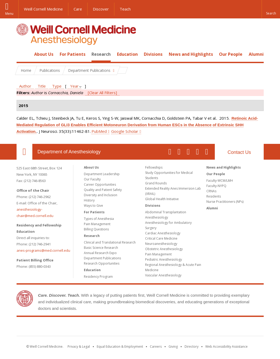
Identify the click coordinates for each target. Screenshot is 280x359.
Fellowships (153, 167)
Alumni (256, 54)
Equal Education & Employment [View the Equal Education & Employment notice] (120, 346)
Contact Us (239, 152)
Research (101, 54)
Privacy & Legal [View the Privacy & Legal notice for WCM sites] (79, 346)
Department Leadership (102, 174)
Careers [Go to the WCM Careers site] (156, 346)
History (89, 200)
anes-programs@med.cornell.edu (43, 250)
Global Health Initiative (162, 199)
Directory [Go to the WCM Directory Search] (191, 346)
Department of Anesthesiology (69, 151)
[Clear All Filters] (102, 92)
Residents (213, 196)
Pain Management (97, 224)
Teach (125, 9)
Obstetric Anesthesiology (164, 249)
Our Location (24, 152)
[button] (271, 9)
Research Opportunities (101, 263)
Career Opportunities (100, 184)
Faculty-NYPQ (216, 186)
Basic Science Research (101, 247)
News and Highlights (191, 54)
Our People (230, 54)
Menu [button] (9, 13)
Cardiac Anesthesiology (162, 233)
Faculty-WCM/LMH (219, 180)
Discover (101, 9)
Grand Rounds (156, 183)
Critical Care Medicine (161, 238)
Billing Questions (96, 229)
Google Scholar (124, 131)
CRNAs (211, 191)
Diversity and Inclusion (100, 195)
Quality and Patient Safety (103, 190)
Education (127, 54)
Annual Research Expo (100, 253)
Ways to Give (93, 205)
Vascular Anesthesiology (163, 275)
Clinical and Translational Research (110, 242)
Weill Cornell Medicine (43, 9)
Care (78, 9)
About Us (43, 54)
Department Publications (102, 258)
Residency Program (98, 276)
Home (22, 54)
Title (42, 86)
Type (57, 86)
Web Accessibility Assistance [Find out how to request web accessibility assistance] (226, 346)
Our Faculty (92, 179)
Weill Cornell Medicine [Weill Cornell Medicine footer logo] (140, 327)
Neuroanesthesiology (161, 243)
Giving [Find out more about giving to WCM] (173, 346)
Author (25, 86)
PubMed (99, 131)
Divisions (153, 54)
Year (74, 86)
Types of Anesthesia (99, 218)
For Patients (72, 54)
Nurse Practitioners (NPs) (224, 201)
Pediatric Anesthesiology (163, 259)
